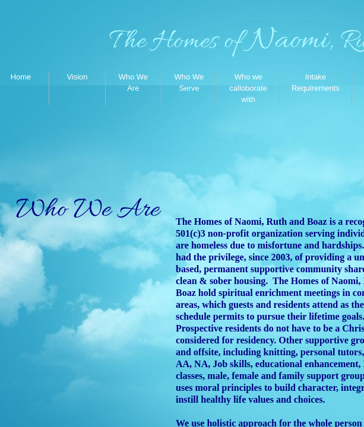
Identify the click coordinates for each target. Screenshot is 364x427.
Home (21, 76)
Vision (77, 76)
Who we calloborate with (248, 88)
